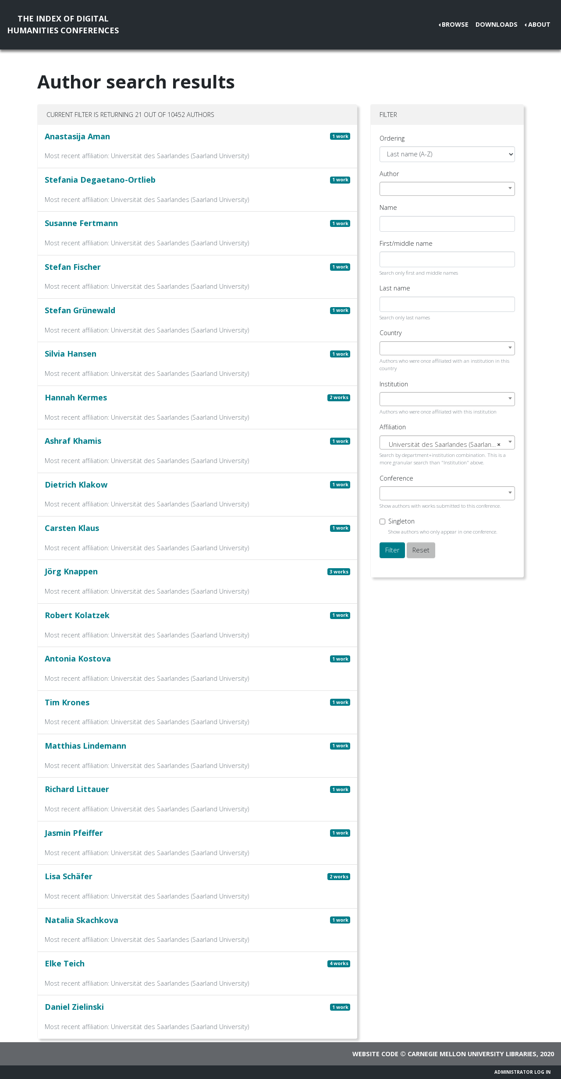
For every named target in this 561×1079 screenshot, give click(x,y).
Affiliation (393, 427)
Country (391, 333)
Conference (396, 478)
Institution (394, 384)
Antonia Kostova (78, 658)
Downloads (497, 24)
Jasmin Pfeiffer (74, 833)
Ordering (392, 138)
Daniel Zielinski (74, 1006)
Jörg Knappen (71, 571)
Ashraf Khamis (73, 440)
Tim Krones (67, 702)
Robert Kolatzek (77, 615)
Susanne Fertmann (81, 223)
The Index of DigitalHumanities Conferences (63, 24)
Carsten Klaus (72, 528)
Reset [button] (421, 550)
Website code (375, 1054)
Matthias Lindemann (85, 745)
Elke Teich (65, 963)
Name (388, 207)
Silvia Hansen (70, 353)
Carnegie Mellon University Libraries (472, 1054)
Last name (395, 288)
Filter (392, 550)
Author (389, 174)
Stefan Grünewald (80, 310)
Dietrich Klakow (76, 484)
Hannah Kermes (76, 397)
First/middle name (406, 243)
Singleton (401, 521)
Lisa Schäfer (68, 876)
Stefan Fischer (73, 267)
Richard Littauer (77, 789)
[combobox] (447, 189)
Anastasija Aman (77, 136)
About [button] (539, 24)
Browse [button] (455, 24)
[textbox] (447, 445)
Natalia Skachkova (81, 920)
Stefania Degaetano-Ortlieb (100, 179)
